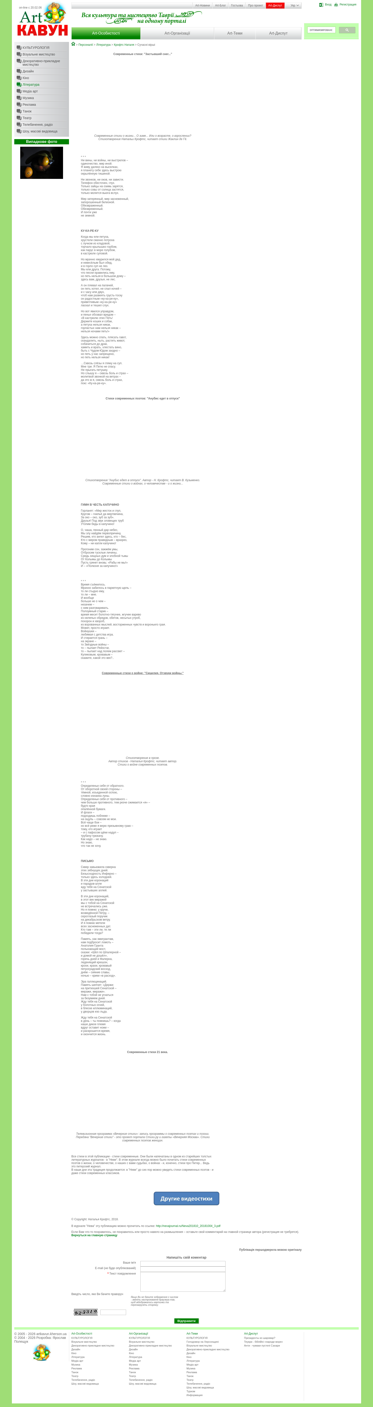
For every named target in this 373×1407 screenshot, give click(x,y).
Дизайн (28, 71)
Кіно (26, 78)
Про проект (255, 5)
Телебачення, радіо (38, 124)
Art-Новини (202, 5)
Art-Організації (177, 33)
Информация (194, 1398)
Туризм (190, 1394)
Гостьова (237, 5)
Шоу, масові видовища (40, 131)
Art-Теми (234, 33)
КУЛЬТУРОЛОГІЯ (36, 48)
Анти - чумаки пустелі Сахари (262, 1349)
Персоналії (86, 44)
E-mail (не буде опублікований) (115, 1268)
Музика (28, 98)
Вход (325, 4)
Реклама (29, 104)
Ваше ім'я (129, 1262)
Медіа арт (30, 91)
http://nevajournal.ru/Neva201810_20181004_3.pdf (188, 1226)
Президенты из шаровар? (259, 1341)
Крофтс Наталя (124, 44)
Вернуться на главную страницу (94, 1235)
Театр (27, 118)
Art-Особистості (106, 33)
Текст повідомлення (122, 1273)
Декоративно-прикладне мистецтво (41, 62)
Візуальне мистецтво (39, 54)
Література (31, 84)
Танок (27, 111)
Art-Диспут (275, 5)
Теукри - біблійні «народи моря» (263, 1345)
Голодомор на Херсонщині (202, 1345)
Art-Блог (220, 5)
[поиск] (321, 30)
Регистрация (345, 4)
